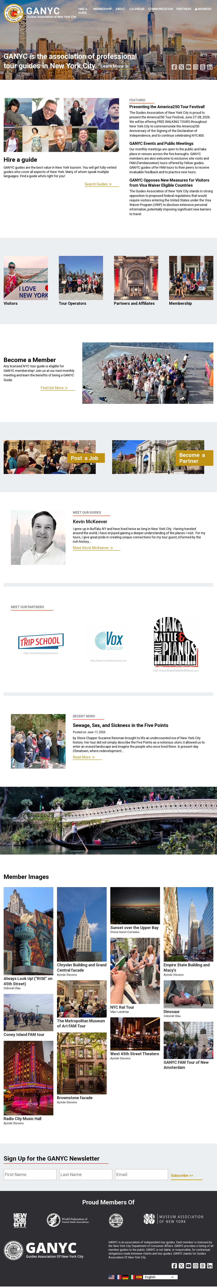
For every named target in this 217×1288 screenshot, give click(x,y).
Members (205, 9)
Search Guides (96, 184)
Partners (183, 9)
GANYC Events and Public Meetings (161, 143)
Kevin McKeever (90, 521)
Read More (82, 757)
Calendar (136, 9)
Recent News (84, 716)
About (121, 9)
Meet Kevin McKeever (91, 548)
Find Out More (52, 388)
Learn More (111, 66)
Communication (160, 9)
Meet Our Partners (27, 607)
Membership (102, 9)
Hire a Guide (82, 11)
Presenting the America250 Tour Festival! (167, 107)
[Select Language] (160, 1277)
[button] (28, 974)
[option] (61, 142)
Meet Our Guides (87, 512)
